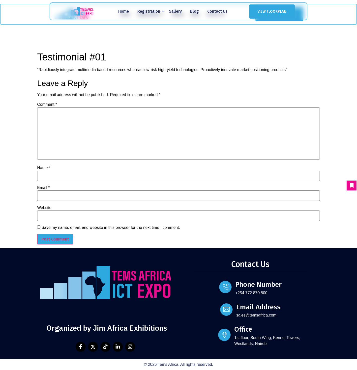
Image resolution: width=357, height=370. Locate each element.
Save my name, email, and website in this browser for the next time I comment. (110, 228)
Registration (149, 11)
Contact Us (217, 11)
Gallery (175, 11)
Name (43, 168)
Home (123, 11)
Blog (194, 11)
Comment (47, 104)
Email (43, 188)
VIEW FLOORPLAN (272, 11)
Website (44, 208)
